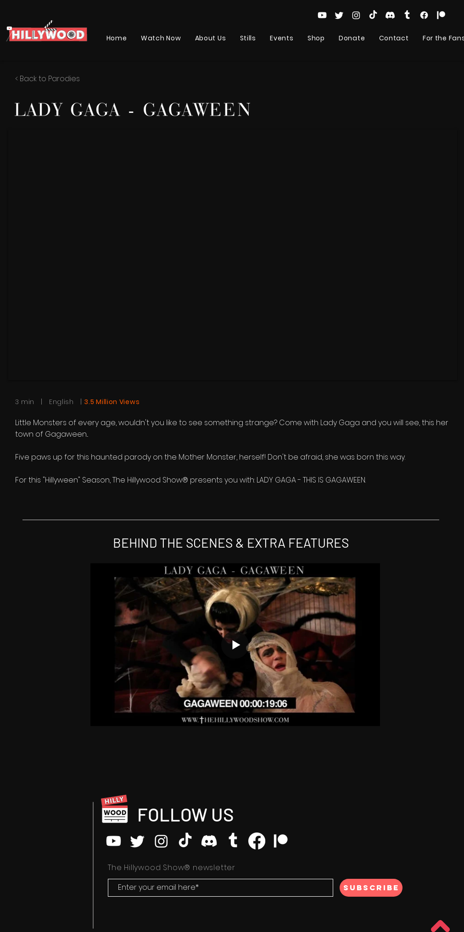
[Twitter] (339, 15)
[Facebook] (424, 15)
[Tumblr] (407, 15)
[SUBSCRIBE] (371, 888)
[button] (161, 38)
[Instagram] (356, 15)
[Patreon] (441, 15)
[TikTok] (373, 15)
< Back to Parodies (47, 78)
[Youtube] (322, 15)
